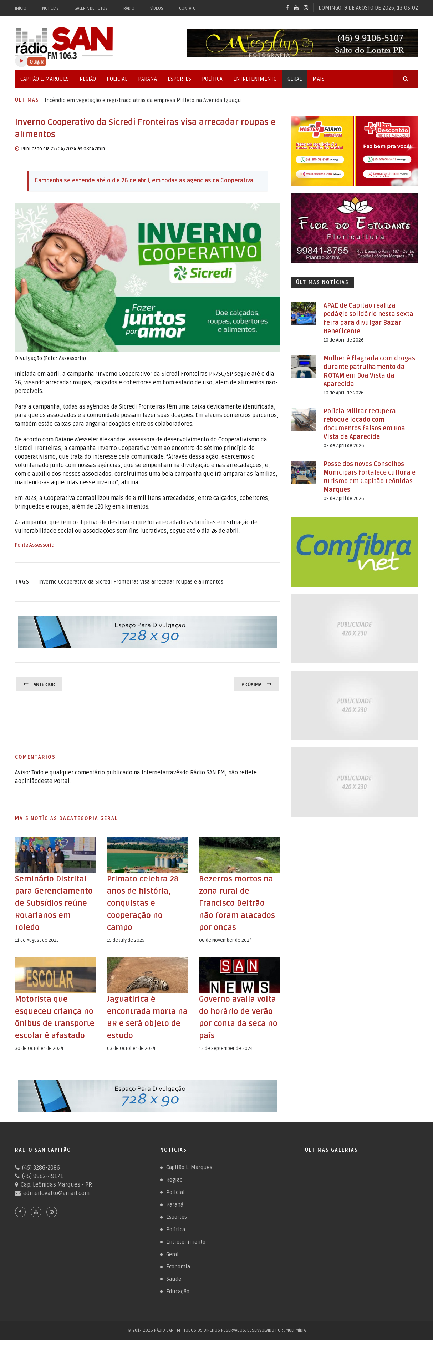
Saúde (173, 1307)
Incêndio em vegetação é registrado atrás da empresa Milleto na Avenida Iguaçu (143, 100)
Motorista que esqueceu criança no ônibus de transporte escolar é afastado (55, 1035)
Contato (187, 8)
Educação (177, 1320)
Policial (117, 79)
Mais (318, 79)
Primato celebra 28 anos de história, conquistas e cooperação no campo (145, 903)
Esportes (179, 79)
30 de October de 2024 (39, 1073)
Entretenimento (255, 79)
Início (20, 8)
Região (88, 79)
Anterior (45, 684)
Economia (178, 1295)
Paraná (147, 79)
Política (212, 79)
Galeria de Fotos (91, 8)
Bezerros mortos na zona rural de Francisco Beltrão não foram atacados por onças (239, 903)
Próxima (250, 684)
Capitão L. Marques (44, 79)
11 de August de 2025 (37, 952)
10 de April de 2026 (344, 340)
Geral (294, 79)
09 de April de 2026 (344, 446)
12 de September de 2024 (226, 1061)
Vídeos (156, 8)
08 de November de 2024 (225, 940)
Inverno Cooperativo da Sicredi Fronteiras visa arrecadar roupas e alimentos (130, 582)
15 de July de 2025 (125, 940)
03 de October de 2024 (131, 1061)
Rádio (128, 8)
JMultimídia (295, 1359)
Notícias (50, 8)
